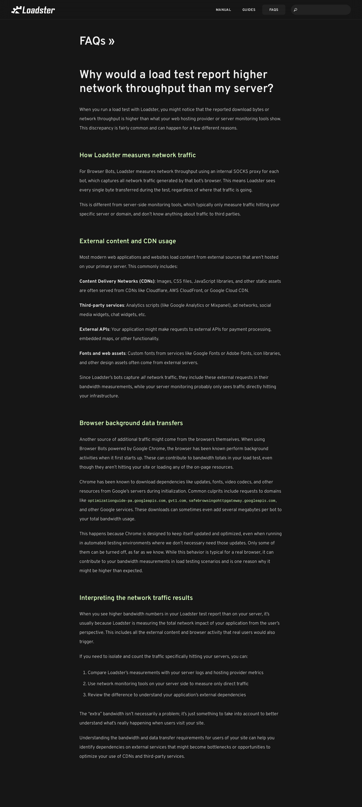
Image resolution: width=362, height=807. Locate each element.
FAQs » (97, 40)
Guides (248, 9)
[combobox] (321, 10)
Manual (223, 9)
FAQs (273, 9)
